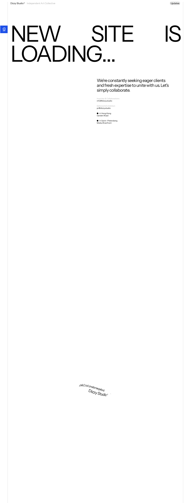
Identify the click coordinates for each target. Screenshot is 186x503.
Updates (175, 3)
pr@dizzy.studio (104, 108)
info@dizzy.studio (104, 101)
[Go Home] (4, 29)
